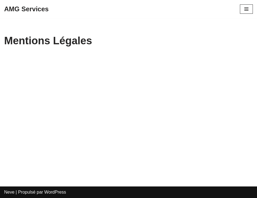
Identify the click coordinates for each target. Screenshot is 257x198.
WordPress (55, 192)
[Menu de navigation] (246, 9)
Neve (9, 192)
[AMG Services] (26, 9)
